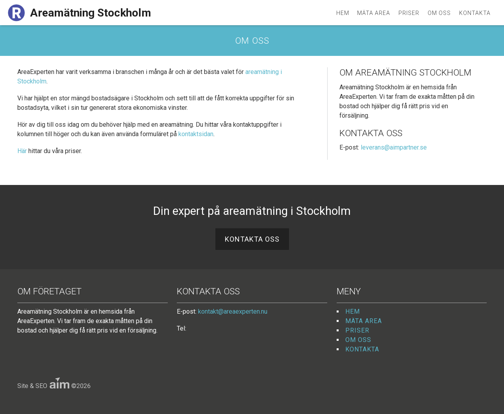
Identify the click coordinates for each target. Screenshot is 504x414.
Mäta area (373, 13)
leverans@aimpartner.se (394, 147)
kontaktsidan (195, 134)
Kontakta (475, 13)
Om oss (439, 13)
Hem (342, 13)
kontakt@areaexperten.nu (232, 311)
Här (22, 151)
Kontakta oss (252, 239)
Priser (408, 13)
